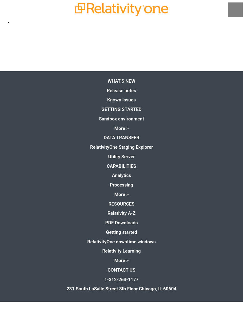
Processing (121, 185)
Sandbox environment (121, 119)
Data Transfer (121, 137)
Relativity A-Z (121, 213)
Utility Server (121, 156)
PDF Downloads (121, 223)
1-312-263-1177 (121, 279)
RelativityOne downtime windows (121, 242)
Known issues (121, 100)
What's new (122, 81)
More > (121, 128)
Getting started (121, 109)
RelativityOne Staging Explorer (121, 147)
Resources (121, 204)
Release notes (121, 90)
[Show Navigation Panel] (235, 9)
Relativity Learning (121, 251)
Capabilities (121, 166)
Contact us (121, 270)
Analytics (121, 175)
